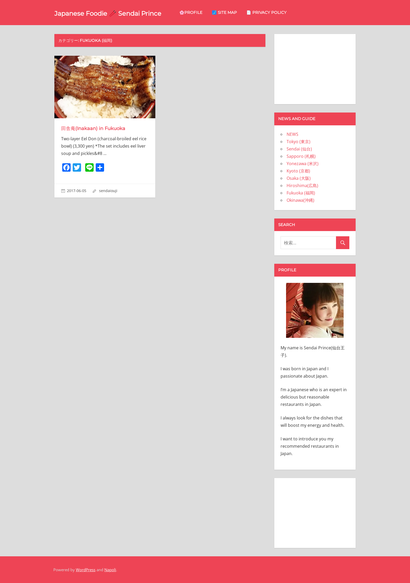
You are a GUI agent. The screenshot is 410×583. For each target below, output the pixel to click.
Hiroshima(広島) (302, 185)
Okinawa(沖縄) (300, 200)
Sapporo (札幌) (301, 156)
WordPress (85, 569)
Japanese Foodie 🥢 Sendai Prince (125, 13)
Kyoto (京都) (298, 171)
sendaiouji (108, 190)
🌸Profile (226, 12)
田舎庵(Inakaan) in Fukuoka (97, 128)
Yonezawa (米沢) (302, 163)
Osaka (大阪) (299, 178)
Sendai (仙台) (299, 149)
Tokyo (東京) (298, 141)
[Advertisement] (315, 68)
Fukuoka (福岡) (301, 193)
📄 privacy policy (302, 12)
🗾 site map (260, 12)
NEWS (292, 134)
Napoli (110, 569)
